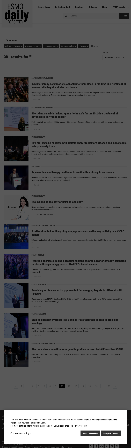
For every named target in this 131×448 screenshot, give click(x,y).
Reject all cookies (90, 433)
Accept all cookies (110, 433)
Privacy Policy (80, 426)
